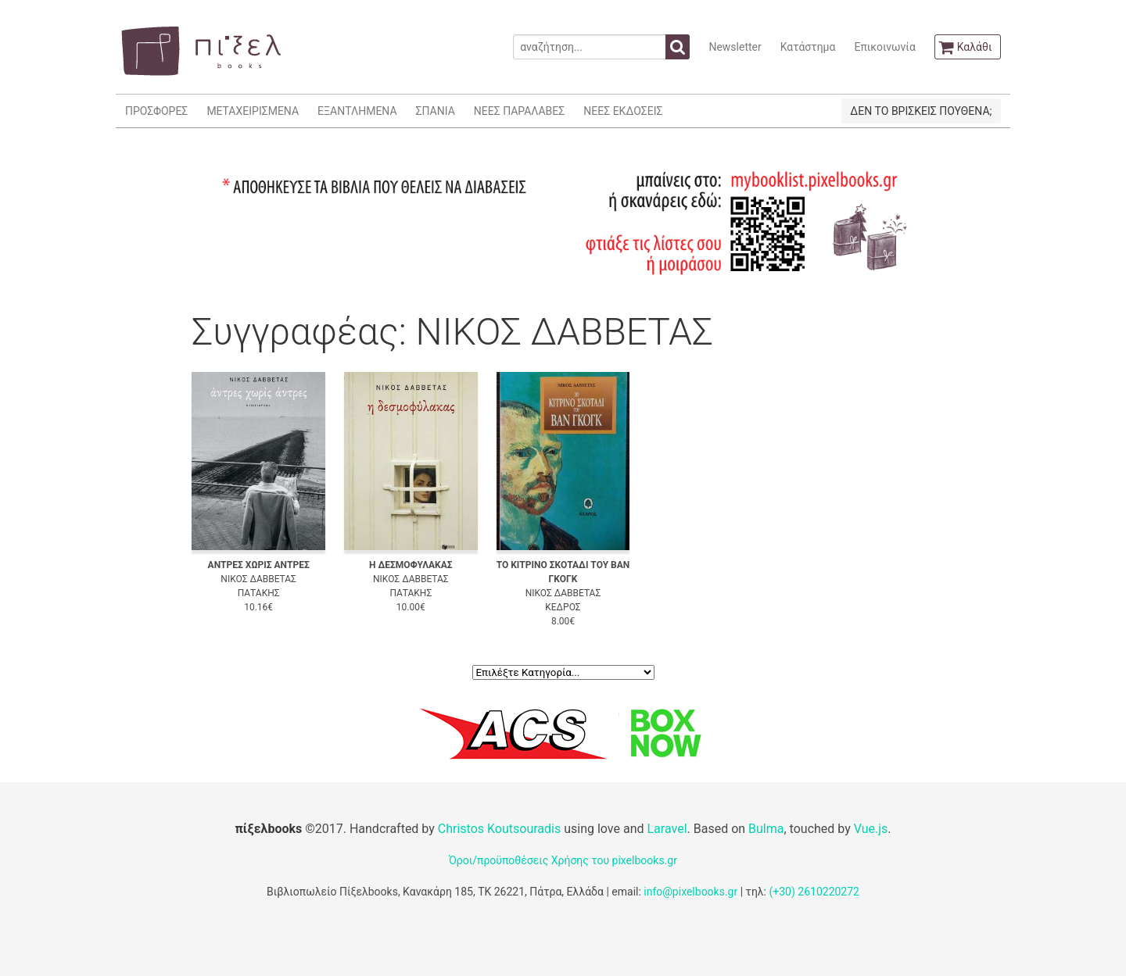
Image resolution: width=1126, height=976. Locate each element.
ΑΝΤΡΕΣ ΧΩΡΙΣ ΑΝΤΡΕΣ (259, 565)
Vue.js (871, 828)
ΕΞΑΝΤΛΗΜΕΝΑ (356, 111)
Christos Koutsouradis (499, 828)
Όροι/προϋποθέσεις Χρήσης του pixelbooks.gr (563, 860)
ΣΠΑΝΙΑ (435, 111)
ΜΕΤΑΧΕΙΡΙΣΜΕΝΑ (252, 111)
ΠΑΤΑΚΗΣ (259, 593)
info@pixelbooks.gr (690, 891)
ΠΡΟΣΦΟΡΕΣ (156, 111)
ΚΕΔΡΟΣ (562, 607)
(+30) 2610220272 (814, 891)
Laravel (667, 828)
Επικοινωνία (884, 47)
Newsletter (734, 47)
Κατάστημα (808, 47)
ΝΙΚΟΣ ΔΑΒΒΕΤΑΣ (258, 579)
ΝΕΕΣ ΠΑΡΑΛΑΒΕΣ (519, 111)
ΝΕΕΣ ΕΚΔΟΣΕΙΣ (622, 111)
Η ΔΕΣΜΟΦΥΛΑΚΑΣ (411, 565)
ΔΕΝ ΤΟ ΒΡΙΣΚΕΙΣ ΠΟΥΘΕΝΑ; (921, 111)
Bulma (766, 828)
